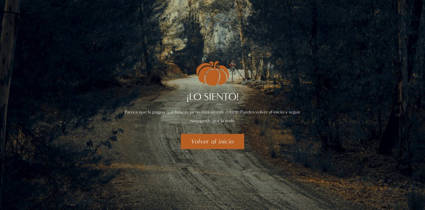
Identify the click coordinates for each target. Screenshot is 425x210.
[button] (212, 141)
